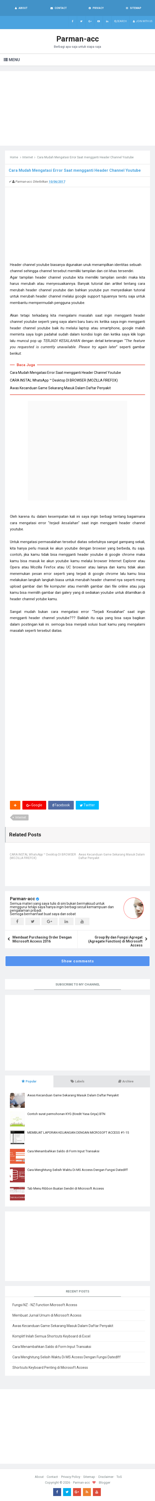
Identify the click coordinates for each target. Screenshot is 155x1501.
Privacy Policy (70, 1477)
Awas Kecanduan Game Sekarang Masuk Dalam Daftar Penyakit (60, 388)
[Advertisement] (77, 108)
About (39, 1477)
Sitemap (89, 1477)
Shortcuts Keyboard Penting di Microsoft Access (50, 1368)
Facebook (61, 805)
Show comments (77, 961)
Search (120, 21)
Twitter (87, 805)
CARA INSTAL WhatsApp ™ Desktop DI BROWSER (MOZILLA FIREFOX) (64, 380)
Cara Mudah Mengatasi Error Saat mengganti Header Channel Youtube (65, 373)
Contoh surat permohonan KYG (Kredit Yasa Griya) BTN (66, 1114)
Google (34, 805)
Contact (52, 1477)
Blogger (104, 1482)
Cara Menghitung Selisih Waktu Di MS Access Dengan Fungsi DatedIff (77, 1170)
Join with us (142, 21)
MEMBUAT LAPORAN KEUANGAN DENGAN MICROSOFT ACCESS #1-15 (78, 1132)
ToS (119, 1477)
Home (14, 157)
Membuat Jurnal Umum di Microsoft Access (46, 1315)
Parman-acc (22, 898)
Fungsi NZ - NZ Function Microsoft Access (44, 1305)
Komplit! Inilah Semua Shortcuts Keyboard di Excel (51, 1336)
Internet (27, 157)
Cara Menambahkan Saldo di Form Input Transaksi (63, 1151)
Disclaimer (106, 1477)
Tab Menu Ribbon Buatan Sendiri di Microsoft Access (65, 1188)
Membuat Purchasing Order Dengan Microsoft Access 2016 (42, 939)
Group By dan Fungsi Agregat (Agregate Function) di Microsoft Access (115, 941)
